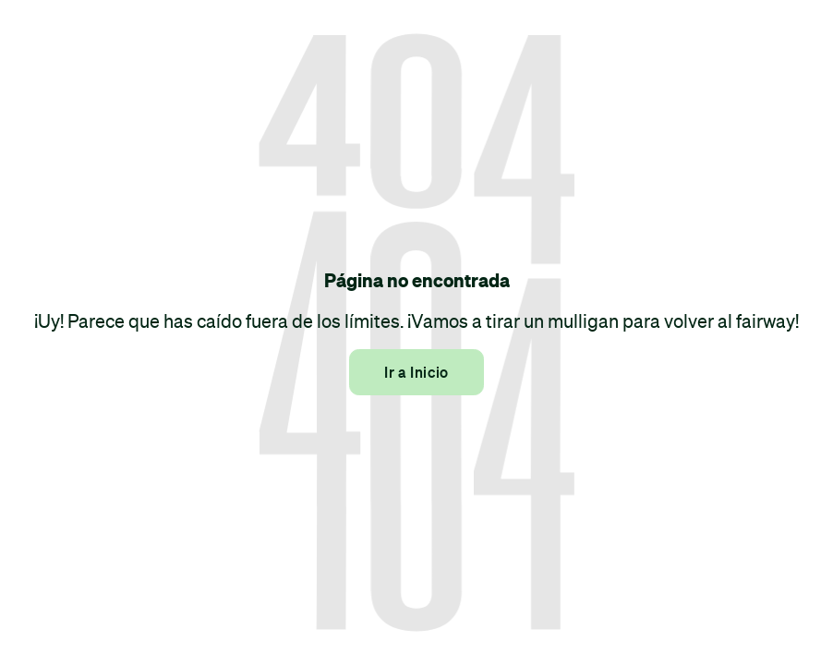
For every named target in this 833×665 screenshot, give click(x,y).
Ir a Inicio (416, 372)
